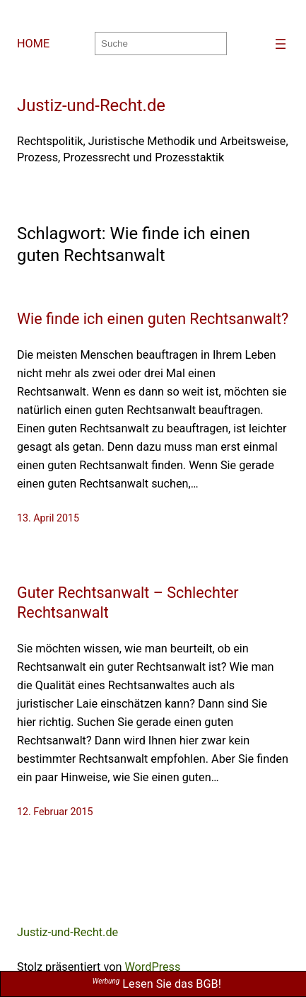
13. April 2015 (48, 518)
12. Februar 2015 (55, 811)
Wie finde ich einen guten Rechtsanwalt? (152, 319)
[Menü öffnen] (280, 43)
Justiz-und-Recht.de (91, 105)
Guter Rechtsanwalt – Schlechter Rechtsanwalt (128, 602)
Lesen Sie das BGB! (157, 984)
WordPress (152, 967)
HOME (33, 43)
